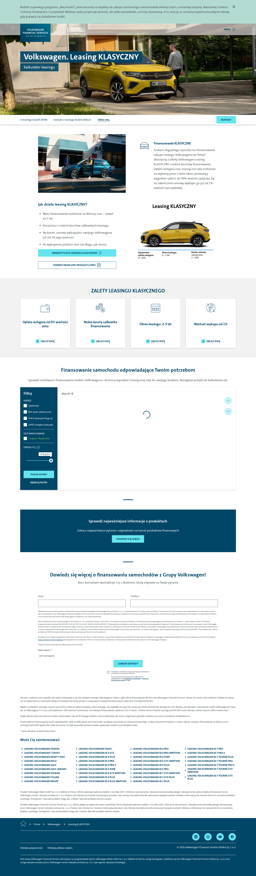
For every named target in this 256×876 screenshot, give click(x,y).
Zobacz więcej (44, 650)
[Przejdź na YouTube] (220, 837)
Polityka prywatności (133, 678)
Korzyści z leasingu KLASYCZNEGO (72, 119)
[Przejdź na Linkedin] (196, 837)
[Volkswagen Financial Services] (35, 33)
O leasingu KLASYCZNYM (33, 119)
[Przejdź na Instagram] (208, 837)
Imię (41, 596)
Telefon (135, 596)
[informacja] (38, 447)
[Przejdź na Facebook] (232, 837)
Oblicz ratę (104, 119)
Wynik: (67, 394)
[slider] (51, 461)
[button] (228, 400)
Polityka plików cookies (60, 848)
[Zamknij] (234, 7)
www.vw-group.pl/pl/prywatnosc (50, 639)
